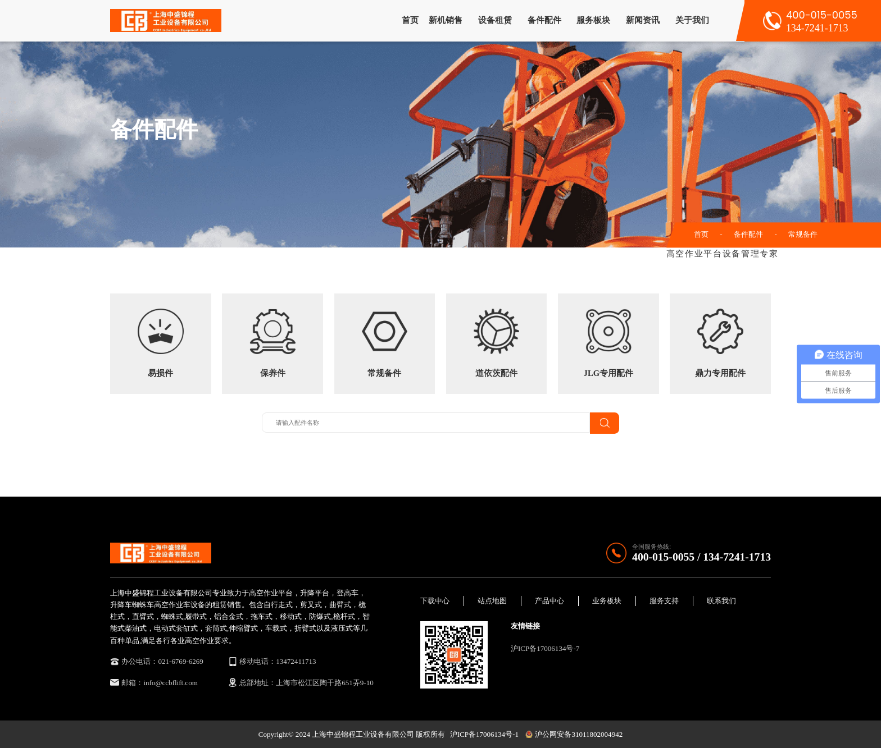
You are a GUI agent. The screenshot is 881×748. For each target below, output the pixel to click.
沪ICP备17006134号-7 (545, 648)
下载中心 (434, 600)
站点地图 (492, 600)
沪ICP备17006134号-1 (484, 734)
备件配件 (544, 20)
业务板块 (606, 600)
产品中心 (549, 600)
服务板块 (593, 20)
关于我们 (692, 20)
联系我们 (721, 600)
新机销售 (445, 20)
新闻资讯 (643, 20)
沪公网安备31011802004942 (574, 734)
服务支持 (664, 600)
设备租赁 (495, 20)
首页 (410, 20)
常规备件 (803, 234)
